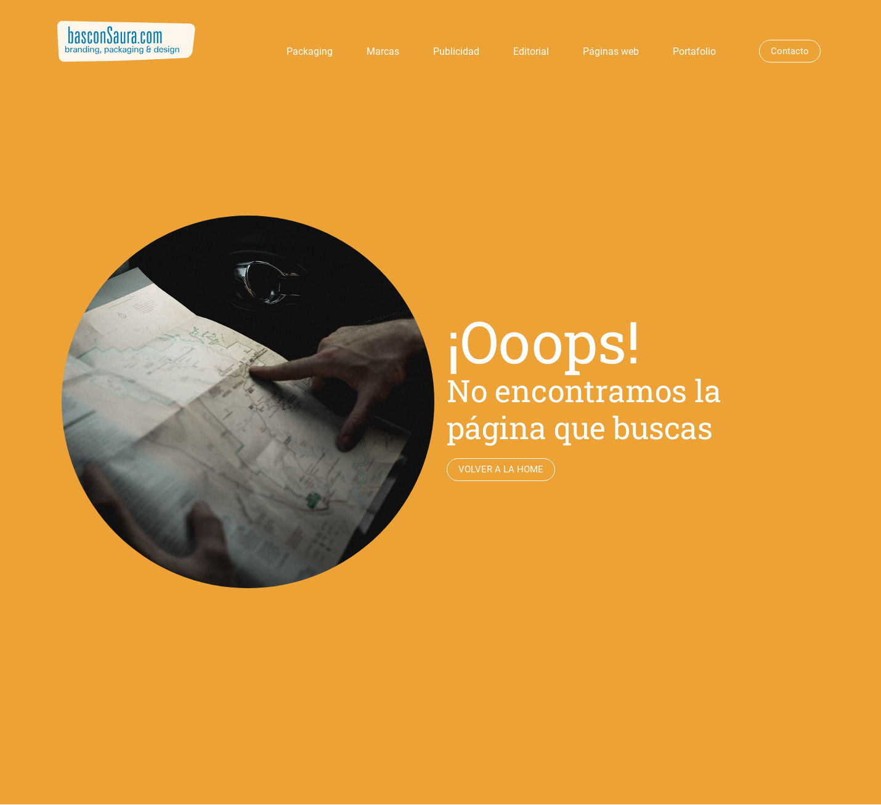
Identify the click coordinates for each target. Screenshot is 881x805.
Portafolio (694, 51)
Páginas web (611, 51)
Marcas (383, 51)
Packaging (309, 51)
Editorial (531, 51)
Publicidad (456, 51)
